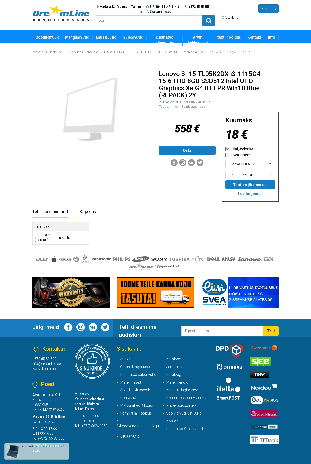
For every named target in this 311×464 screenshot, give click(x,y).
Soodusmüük (47, 37)
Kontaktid (128, 397)
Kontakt (254, 37)
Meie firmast (130, 382)
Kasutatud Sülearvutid (184, 428)
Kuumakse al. (169, 102)
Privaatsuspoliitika (181, 405)
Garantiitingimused (135, 366)
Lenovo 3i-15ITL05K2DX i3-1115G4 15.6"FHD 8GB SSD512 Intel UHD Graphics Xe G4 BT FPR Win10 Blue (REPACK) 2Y (167, 52)
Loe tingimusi (250, 193)
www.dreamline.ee (46, 369)
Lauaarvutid (106, 37)
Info (271, 37)
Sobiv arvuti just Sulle (184, 413)
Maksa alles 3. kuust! (137, 405)
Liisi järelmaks (239, 149)
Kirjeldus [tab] (87, 211)
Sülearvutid (133, 37)
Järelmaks (174, 366)
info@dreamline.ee (157, 11)
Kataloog (173, 359)
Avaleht (37, 52)
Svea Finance (238, 155)
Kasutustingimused (182, 390)
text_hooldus (229, 37)
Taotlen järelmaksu (250, 184)
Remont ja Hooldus (136, 413)
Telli (271, 331)
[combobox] (268, 8)
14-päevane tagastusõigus (139, 426)
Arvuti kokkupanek (198, 40)
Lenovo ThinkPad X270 (53, 446)
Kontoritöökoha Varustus (186, 397)
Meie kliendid (177, 382)
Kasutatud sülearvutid (164, 40)
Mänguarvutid (77, 37)
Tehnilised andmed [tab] (50, 211)
